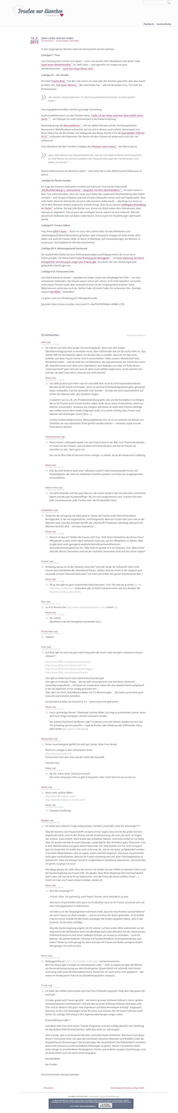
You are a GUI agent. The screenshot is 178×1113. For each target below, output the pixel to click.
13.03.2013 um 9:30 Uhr (52, 571)
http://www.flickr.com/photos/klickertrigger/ (71, 676)
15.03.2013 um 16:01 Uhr (52, 965)
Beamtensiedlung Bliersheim (66, 598)
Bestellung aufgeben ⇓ (136, 335)
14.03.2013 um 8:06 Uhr (52, 830)
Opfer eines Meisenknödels (57, 64)
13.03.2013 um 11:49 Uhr (56, 380)
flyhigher (47, 827)
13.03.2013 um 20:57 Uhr (52, 748)
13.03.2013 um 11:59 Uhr (56, 622)
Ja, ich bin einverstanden (105, 1105)
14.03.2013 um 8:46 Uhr (56, 777)
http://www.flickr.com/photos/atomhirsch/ (70, 668)
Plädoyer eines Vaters (105, 146)
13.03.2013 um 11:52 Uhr (56, 537)
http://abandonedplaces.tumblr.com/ (67, 806)
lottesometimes (54, 437)
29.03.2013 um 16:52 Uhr (52, 995)
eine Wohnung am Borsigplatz (95, 258)
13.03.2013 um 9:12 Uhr (52, 344)
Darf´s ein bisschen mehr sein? (83, 968)
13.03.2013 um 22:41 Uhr (52, 796)
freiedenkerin (49, 514)
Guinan (46, 794)
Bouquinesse (49, 746)
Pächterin (149, 24)
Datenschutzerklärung (87, 1106)
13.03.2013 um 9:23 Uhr (52, 516)
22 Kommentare (49, 41)
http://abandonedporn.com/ (62, 803)
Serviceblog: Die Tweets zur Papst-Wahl (128, 1095)
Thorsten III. (49, 1095)
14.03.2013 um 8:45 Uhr (56, 814)
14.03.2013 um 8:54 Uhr (56, 895)
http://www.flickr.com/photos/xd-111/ (67, 672)
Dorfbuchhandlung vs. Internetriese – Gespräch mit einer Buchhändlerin (82, 190)
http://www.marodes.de (60, 760)
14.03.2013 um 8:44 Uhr (56, 716)
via (86, 736)
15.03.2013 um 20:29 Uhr (56, 493)
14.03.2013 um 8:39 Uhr (56, 471)
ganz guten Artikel (74, 736)
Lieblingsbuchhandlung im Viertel (61, 208)
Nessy (50, 378)
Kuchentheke (164, 24)
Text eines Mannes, (76, 85)
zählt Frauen (61, 231)
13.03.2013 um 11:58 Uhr (56, 588)
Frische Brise (60, 81)
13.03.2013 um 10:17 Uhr (52, 611)
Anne (45, 342)
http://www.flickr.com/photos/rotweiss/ (68, 679)
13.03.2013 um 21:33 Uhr (56, 439)
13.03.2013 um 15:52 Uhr (52, 641)
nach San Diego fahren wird (79, 68)
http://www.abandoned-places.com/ (87, 614)
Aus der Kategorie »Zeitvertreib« (69, 41)
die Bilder (57, 291)
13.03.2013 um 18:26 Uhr (52, 656)
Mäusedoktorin (73, 125)
